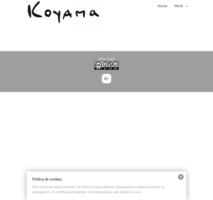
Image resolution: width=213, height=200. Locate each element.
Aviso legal (106, 59)
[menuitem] (166, 5)
